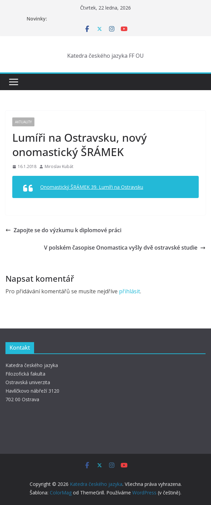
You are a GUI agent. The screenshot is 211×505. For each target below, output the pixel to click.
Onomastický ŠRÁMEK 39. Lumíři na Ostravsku (91, 187)
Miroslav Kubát (59, 166)
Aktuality (23, 122)
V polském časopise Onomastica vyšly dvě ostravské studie (125, 247)
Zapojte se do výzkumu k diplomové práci (63, 230)
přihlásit (129, 291)
